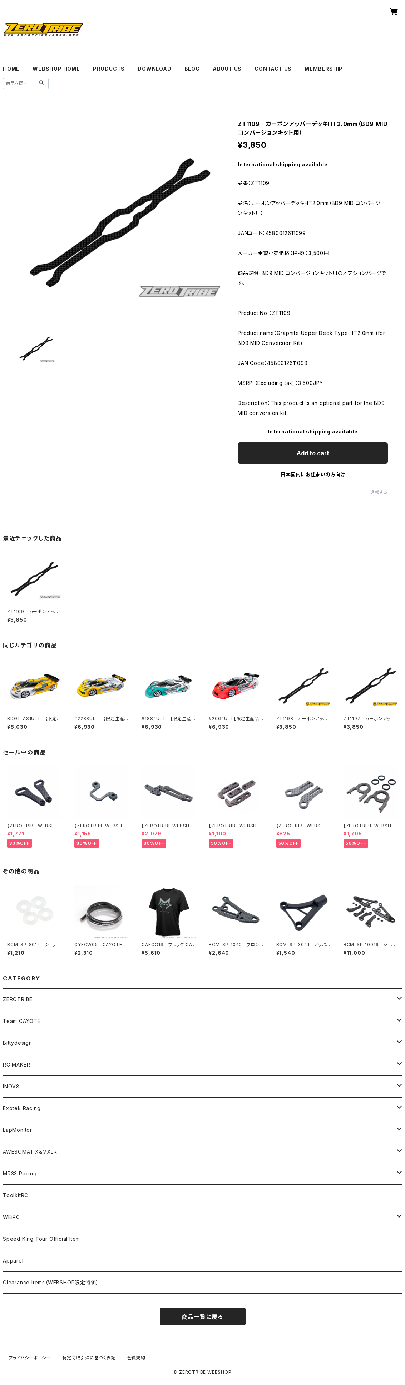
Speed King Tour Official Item (41, 1239)
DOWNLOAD (154, 69)
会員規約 (136, 1357)
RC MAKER (16, 1065)
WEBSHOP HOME (56, 69)
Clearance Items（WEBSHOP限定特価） (51, 1282)
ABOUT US (227, 69)
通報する (379, 492)
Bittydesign (17, 1043)
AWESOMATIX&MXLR (30, 1152)
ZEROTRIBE (18, 999)
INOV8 (11, 1086)
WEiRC (11, 1217)
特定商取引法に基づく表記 (89, 1357)
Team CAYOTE (22, 1021)
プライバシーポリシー (30, 1357)
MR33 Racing (20, 1173)
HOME (11, 69)
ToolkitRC (15, 1195)
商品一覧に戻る (202, 1316)
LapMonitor (17, 1130)
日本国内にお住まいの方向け (313, 474)
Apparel (13, 1261)
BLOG (192, 69)
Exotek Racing (21, 1108)
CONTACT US (273, 69)
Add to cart (313, 453)
